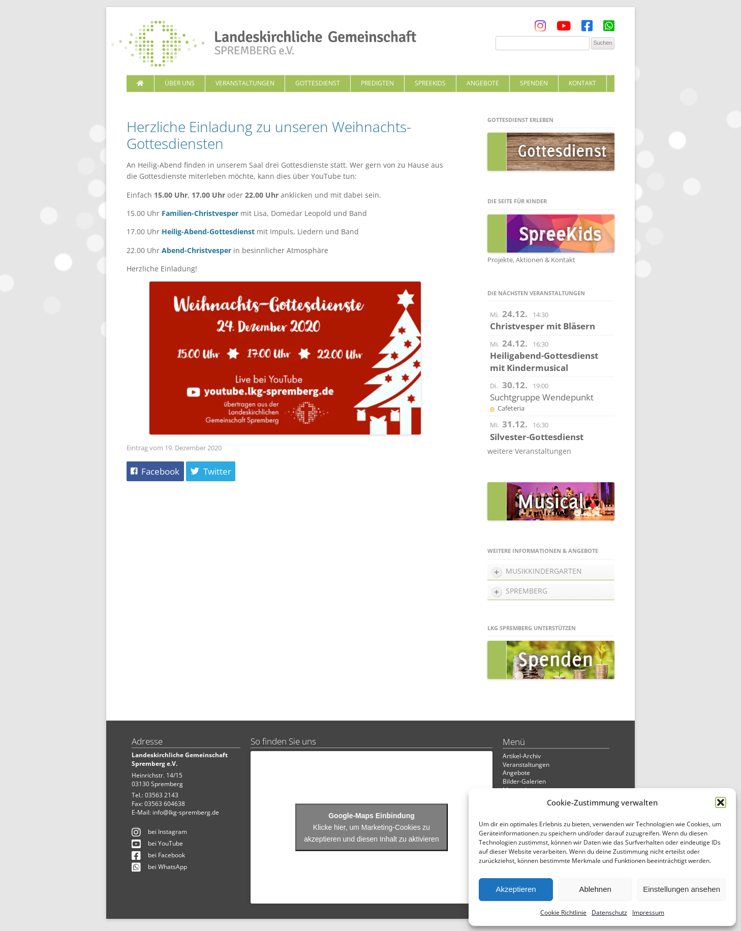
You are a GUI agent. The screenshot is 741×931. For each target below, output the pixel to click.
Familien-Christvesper (200, 213)
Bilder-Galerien (524, 781)
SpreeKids (430, 83)
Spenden (534, 83)
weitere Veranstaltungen (529, 451)
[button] (721, 802)
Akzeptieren (516, 889)
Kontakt (582, 83)
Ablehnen (595, 889)
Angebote (483, 83)
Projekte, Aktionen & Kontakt (531, 259)
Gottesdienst (317, 83)
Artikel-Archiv (522, 756)
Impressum (648, 912)
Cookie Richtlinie (563, 912)
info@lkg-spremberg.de (185, 812)
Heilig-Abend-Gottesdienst (208, 231)
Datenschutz (609, 912)
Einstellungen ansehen (681, 889)
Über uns (180, 83)
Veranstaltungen (244, 83)
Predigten (377, 83)
